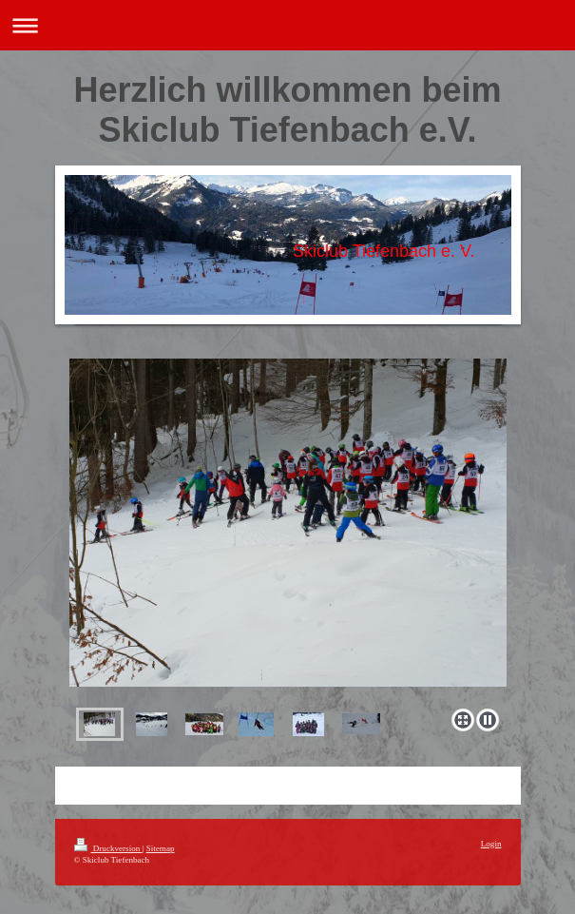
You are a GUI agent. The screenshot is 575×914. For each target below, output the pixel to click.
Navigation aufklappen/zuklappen (287, 25)
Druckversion (108, 848)
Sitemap (160, 848)
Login (491, 843)
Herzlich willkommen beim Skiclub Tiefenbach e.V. (287, 109)
